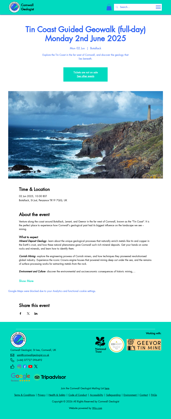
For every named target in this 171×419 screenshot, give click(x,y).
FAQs (154, 395)
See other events (85, 76)
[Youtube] (30, 366)
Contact (144, 395)
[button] (109, 7)
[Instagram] (19, 366)
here (107, 388)
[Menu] (158, 7)
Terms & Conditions (24, 395)
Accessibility (96, 395)
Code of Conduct (77, 395)
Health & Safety (57, 395)
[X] (36, 366)
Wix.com (97, 408)
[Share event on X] (28, 313)
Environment (130, 395)
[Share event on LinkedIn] (35, 313)
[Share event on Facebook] (20, 313)
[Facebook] (24, 366)
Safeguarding (113, 395)
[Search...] (137, 7)
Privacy (42, 395)
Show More (26, 281)
